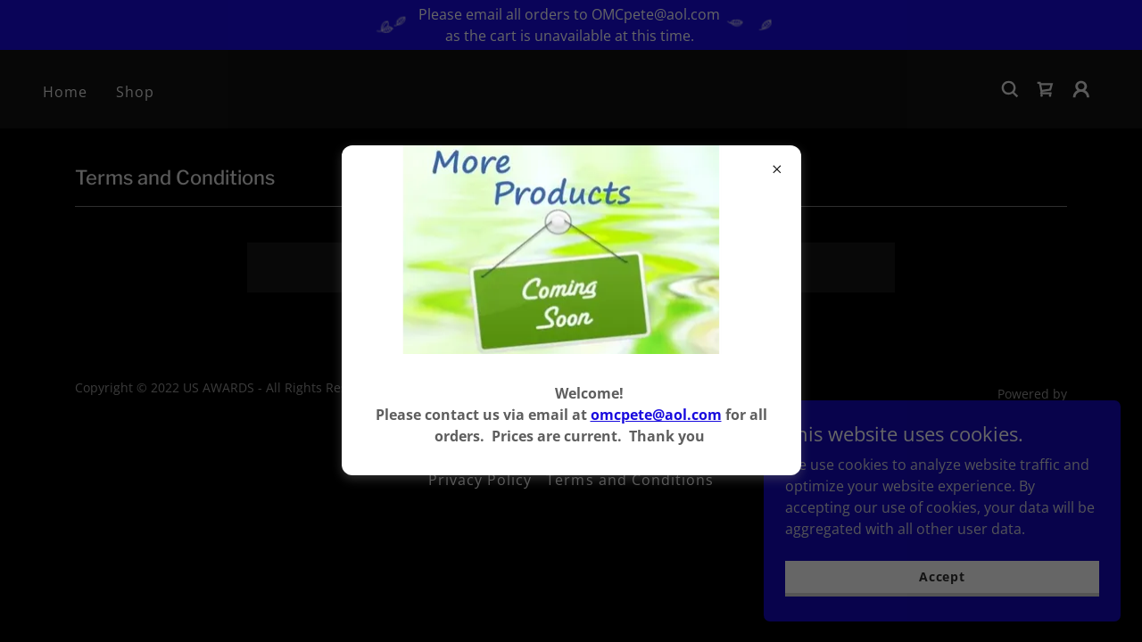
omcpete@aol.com (656, 414)
